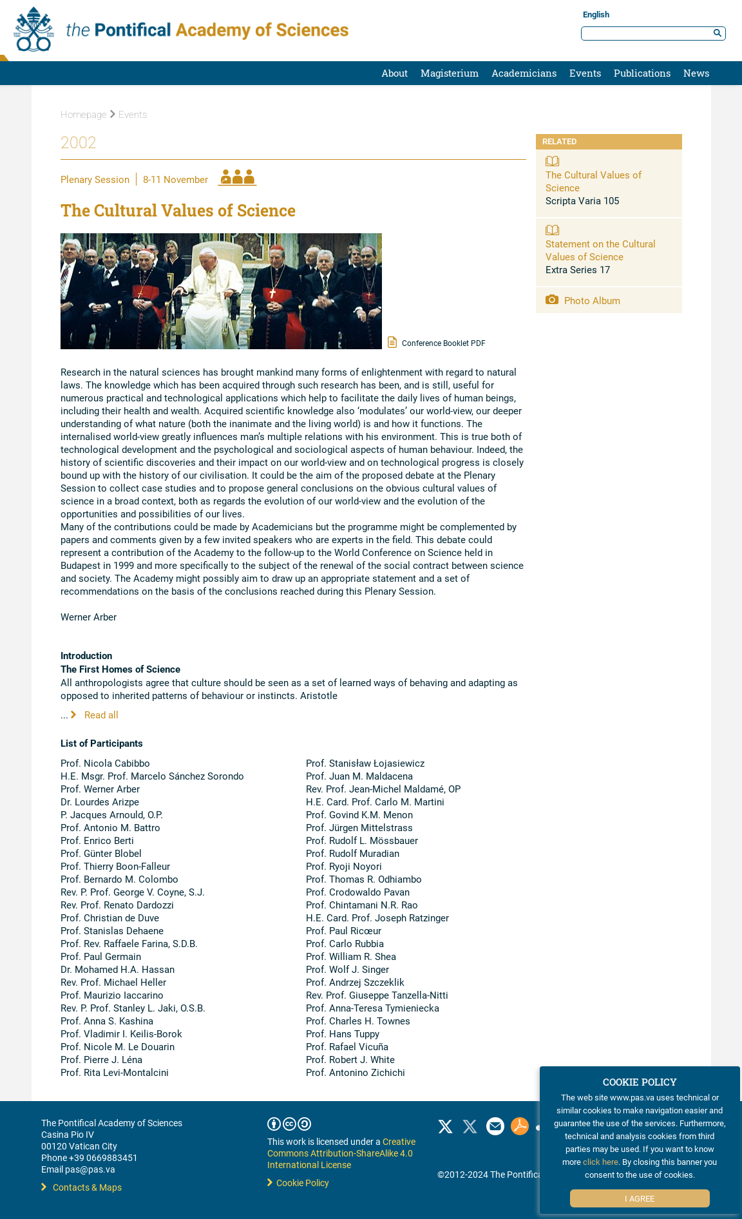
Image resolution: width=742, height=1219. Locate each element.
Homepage (84, 114)
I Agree (639, 1198)
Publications (642, 72)
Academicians (523, 72)
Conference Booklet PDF (437, 342)
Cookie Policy (298, 1182)
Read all (95, 714)
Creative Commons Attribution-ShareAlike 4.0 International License (341, 1153)
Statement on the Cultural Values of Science (601, 250)
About (394, 72)
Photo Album (583, 300)
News (696, 72)
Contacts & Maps (81, 1187)
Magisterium (450, 72)
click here (600, 1161)
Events (585, 72)
